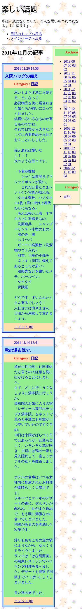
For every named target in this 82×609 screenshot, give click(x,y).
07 (65, 65)
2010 (66, 109)
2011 (66, 89)
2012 (66, 73)
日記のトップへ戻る (26, 34)
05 (69, 65)
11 (73, 73)
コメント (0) (23, 327)
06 (74, 77)
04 (69, 81)
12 (73, 89)
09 (69, 93)
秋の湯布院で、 (19, 350)
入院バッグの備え (21, 76)
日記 (66, 196)
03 (74, 65)
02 (65, 69)
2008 (66, 148)
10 (69, 113)
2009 (66, 128)
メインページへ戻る (26, 38)
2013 (66, 61)
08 (73, 61)
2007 (66, 168)
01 (69, 85)
